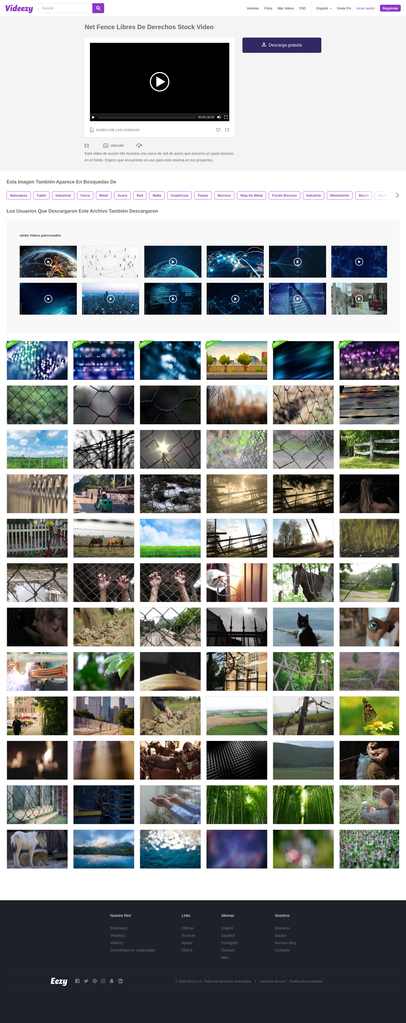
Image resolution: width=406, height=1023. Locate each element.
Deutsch (228, 950)
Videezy (116, 943)
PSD (302, 8)
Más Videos (285, 8)
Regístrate (390, 8)
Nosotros (282, 928)
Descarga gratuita (285, 45)
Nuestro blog (285, 943)
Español (228, 935)
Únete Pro (344, 8)
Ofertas (188, 928)
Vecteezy (117, 935)
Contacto (282, 950)
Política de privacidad (306, 981)
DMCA (187, 950)
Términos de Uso (272, 981)
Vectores (253, 8)
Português (229, 943)
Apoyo (187, 943)
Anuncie (188, 935)
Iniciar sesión (365, 8)
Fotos (268, 8)
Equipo (281, 935)
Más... (226, 957)
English (227, 928)
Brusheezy (119, 928)
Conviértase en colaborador (132, 950)
